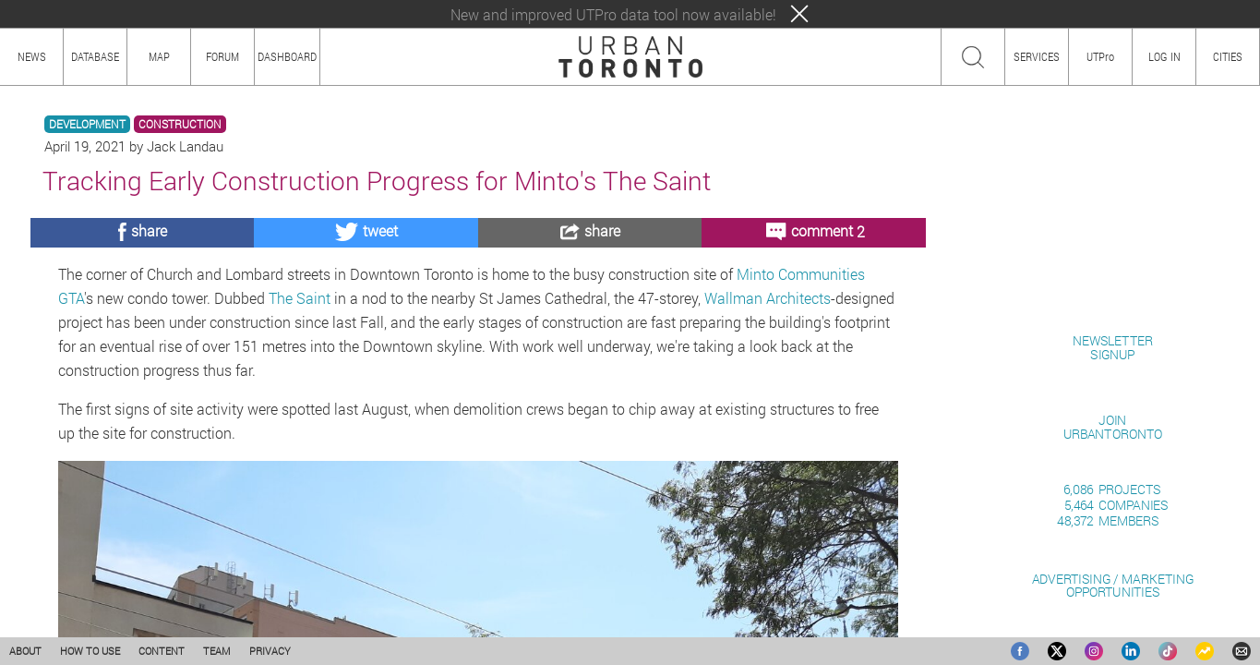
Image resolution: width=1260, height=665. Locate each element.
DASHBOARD (287, 56)
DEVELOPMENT (87, 124)
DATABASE (95, 56)
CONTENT (161, 651)
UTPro (1100, 56)
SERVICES (1037, 56)
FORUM (222, 56)
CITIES (1227, 56)
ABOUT (25, 651)
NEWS (32, 56)
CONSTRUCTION (180, 124)
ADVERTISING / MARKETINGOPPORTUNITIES (1113, 585)
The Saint (299, 298)
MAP (159, 56)
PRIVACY (270, 651)
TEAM (217, 651)
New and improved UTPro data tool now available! (613, 14)
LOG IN (1164, 56)
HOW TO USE (90, 651)
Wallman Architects (767, 298)
